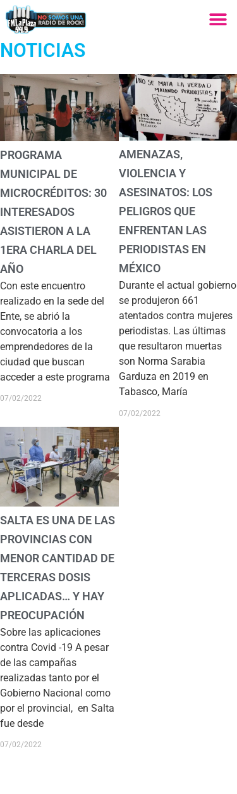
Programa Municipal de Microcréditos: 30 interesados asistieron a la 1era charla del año (53, 211)
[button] (218, 19)
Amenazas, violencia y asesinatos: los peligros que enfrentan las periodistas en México (165, 211)
